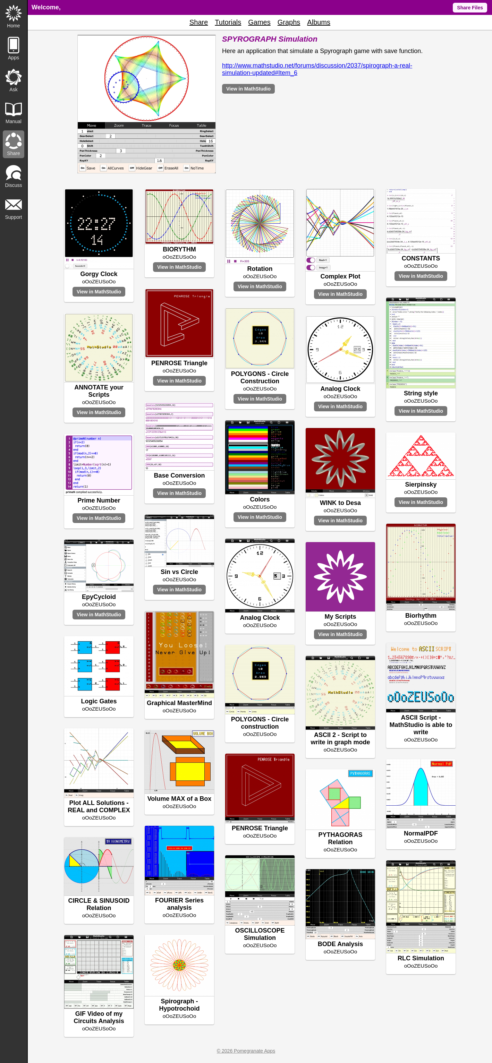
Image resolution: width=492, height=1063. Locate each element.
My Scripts (340, 616)
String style (421, 393)
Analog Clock (340, 388)
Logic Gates (99, 701)
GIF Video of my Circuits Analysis (99, 1017)
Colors (260, 499)
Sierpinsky (420, 484)
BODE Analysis (340, 944)
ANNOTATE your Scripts (98, 391)
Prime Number (98, 500)
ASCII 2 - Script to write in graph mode (340, 738)
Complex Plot (340, 276)
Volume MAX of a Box (179, 798)
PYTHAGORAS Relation (340, 838)
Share (198, 22)
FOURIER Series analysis (179, 904)
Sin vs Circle (179, 571)
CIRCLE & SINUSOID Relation (98, 904)
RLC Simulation (421, 958)
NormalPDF (421, 833)
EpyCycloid (99, 596)
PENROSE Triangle (179, 363)
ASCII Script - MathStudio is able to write (420, 725)
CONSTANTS (421, 258)
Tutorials (228, 22)
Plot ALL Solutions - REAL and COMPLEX (99, 806)
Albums (318, 22)
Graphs (289, 22)
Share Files (470, 7)
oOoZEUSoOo (99, 281)
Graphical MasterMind (179, 703)
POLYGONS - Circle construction (260, 723)
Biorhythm (420, 615)
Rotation (260, 268)
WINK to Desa (340, 502)
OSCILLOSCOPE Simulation (260, 934)
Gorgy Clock (98, 274)
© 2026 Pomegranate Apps (246, 1051)
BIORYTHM (179, 249)
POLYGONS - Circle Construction (260, 377)
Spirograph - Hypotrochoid (179, 1005)
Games (259, 22)
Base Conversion (179, 475)
